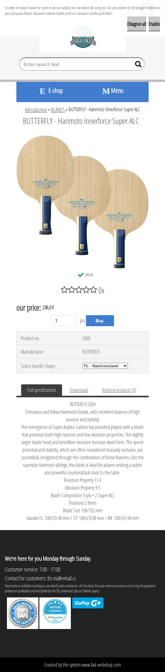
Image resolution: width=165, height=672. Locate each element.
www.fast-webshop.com (101, 664)
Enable (154, 24)
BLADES (58, 109)
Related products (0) (119, 390)
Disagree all (136, 24)
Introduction (36, 109)
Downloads (79, 390)
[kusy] (64, 320)
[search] (137, 65)
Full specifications (41, 390)
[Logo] (82, 36)
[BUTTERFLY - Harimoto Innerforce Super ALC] (82, 138)
